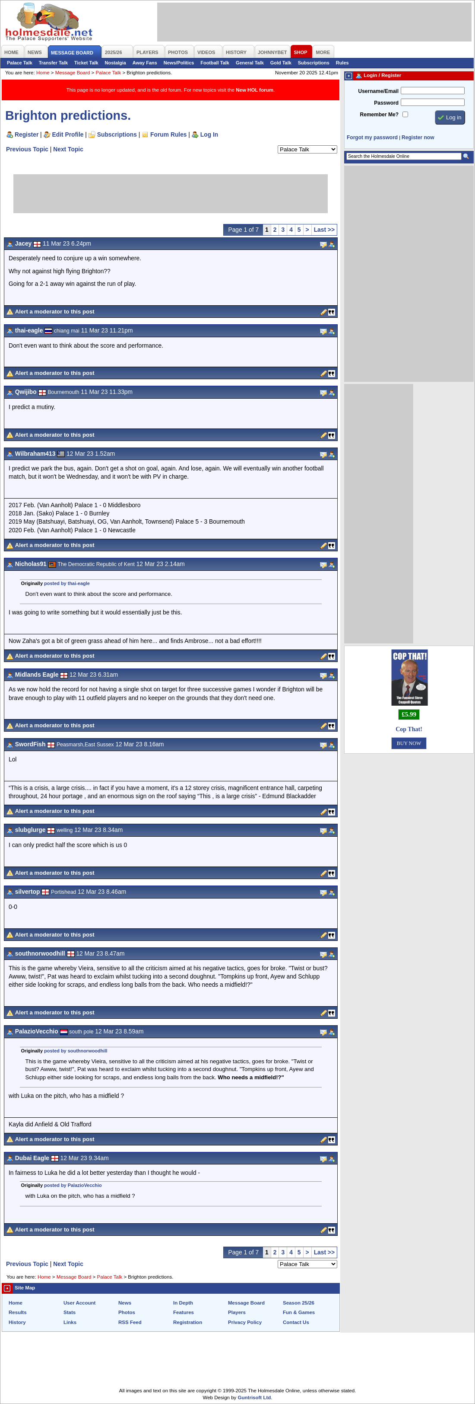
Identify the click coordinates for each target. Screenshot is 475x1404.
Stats (69, 1312)
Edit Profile (68, 134)
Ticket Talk (86, 62)
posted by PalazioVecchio (73, 1185)
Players (237, 1312)
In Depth (183, 1302)
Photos (126, 1312)
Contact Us (296, 1322)
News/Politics (179, 62)
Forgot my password (372, 137)
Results (18, 1312)
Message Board (72, 72)
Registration (187, 1322)
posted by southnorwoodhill (75, 1050)
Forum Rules (168, 134)
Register (26, 134)
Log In (209, 134)
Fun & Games (299, 1312)
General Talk (250, 62)
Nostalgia (115, 62)
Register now (418, 137)
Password (386, 103)
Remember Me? (379, 115)
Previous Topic (27, 149)
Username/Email (378, 91)
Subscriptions (313, 62)
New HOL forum (254, 90)
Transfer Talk (53, 62)
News (124, 1302)
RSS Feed (130, 1322)
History (17, 1322)
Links (69, 1322)
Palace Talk (19, 62)
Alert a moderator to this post (55, 311)
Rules (342, 62)
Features (183, 1312)
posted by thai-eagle (67, 583)
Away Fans (145, 62)
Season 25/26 (298, 1302)
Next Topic (68, 149)
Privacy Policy (245, 1322)
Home (43, 72)
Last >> (324, 229)
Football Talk (214, 62)
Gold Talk (280, 62)
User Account (79, 1302)
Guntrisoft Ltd (254, 1397)
